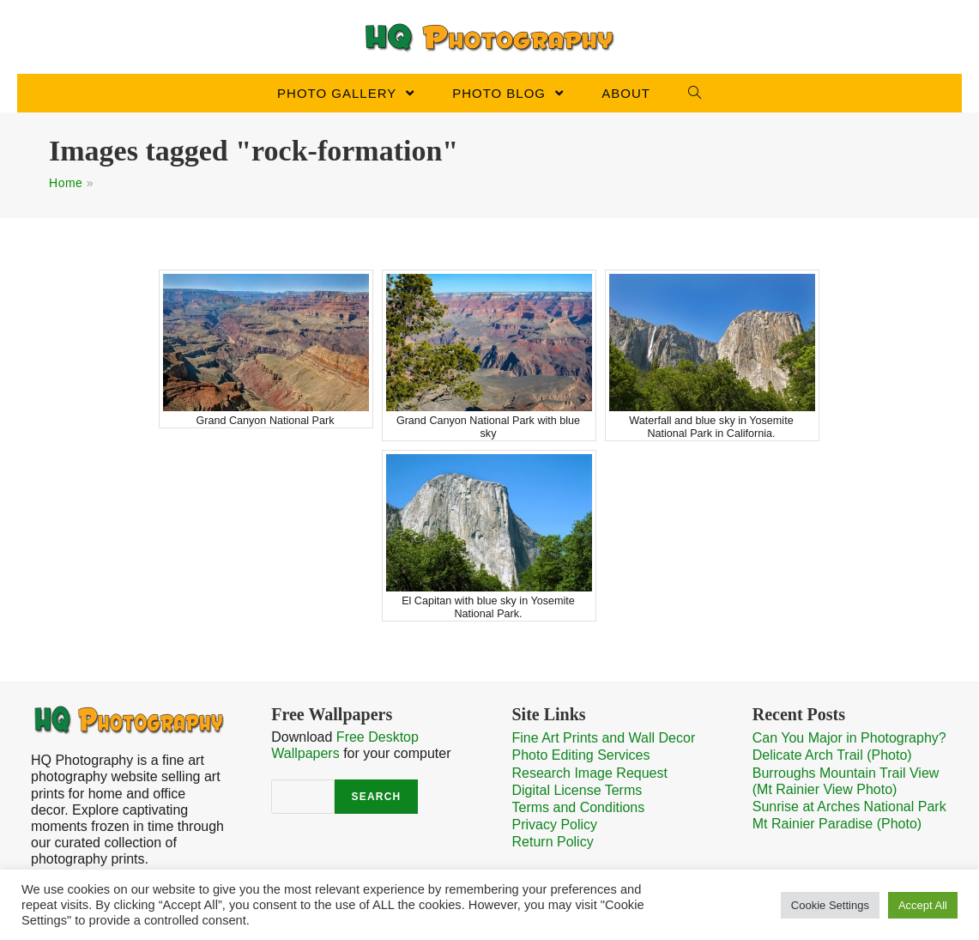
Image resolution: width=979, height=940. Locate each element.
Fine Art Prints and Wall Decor (604, 738)
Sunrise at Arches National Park (849, 806)
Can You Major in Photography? (849, 738)
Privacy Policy (555, 824)
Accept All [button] (922, 905)
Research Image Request (590, 773)
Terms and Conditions (578, 807)
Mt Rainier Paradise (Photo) (837, 823)
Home (65, 183)
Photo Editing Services (581, 755)
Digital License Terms (577, 790)
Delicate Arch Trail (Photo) (832, 755)
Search (377, 797)
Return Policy (553, 841)
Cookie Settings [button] (830, 905)
